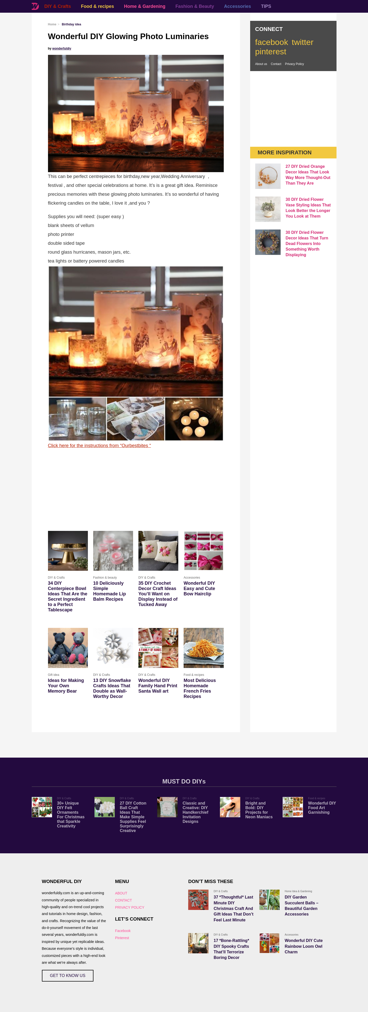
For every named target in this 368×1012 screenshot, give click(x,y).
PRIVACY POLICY (129, 907)
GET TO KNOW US (68, 975)
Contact (276, 64)
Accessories (237, 6)
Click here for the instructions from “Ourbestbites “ (99, 445)
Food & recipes (97, 6)
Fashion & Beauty (194, 6)
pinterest (270, 51)
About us (261, 64)
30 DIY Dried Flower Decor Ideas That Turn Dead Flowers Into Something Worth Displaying (307, 243)
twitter (302, 42)
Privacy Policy (294, 64)
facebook (271, 42)
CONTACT (123, 900)
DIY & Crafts (57, 6)
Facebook (123, 931)
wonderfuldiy (61, 48)
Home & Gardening (144, 6)
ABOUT (121, 893)
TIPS (266, 6)
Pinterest (122, 938)
